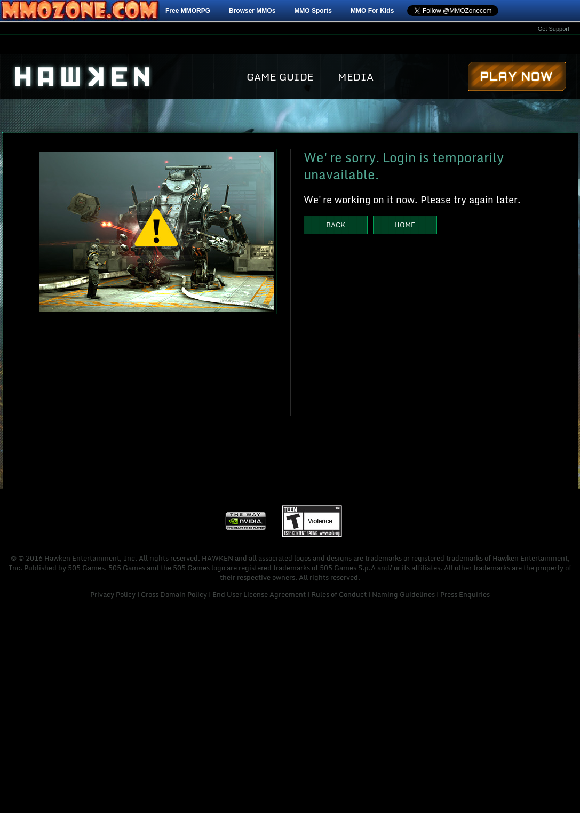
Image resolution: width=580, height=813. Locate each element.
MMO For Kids (372, 10)
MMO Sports (313, 10)
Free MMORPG (187, 10)
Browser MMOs (252, 10)
